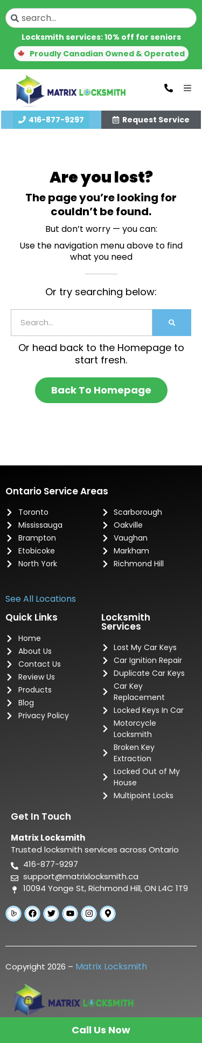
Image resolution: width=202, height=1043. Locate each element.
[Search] (171, 322)
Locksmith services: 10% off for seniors (101, 37)
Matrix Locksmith (111, 966)
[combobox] (101, 18)
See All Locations (40, 599)
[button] (101, 53)
